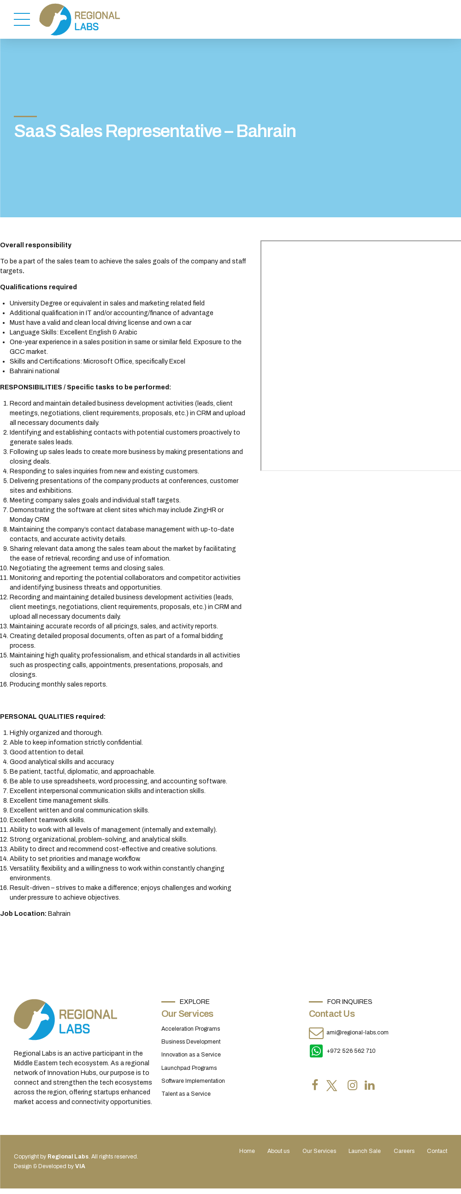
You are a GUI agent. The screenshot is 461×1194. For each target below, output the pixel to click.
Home (247, 1151)
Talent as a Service (186, 1094)
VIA (80, 1166)
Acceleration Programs (190, 1029)
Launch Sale (365, 1151)
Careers (404, 1151)
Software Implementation (193, 1081)
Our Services (319, 1151)
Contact (437, 1151)
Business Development (190, 1042)
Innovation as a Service (191, 1054)
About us (278, 1151)
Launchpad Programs (189, 1068)
